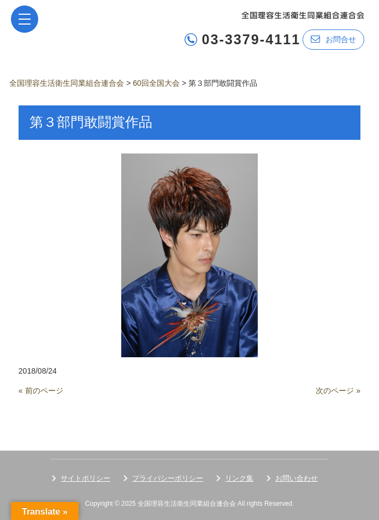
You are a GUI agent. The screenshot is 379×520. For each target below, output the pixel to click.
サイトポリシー (85, 478)
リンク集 (239, 478)
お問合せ (333, 39)
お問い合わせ (296, 478)
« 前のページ (41, 390)
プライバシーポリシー (167, 478)
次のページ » (338, 390)
